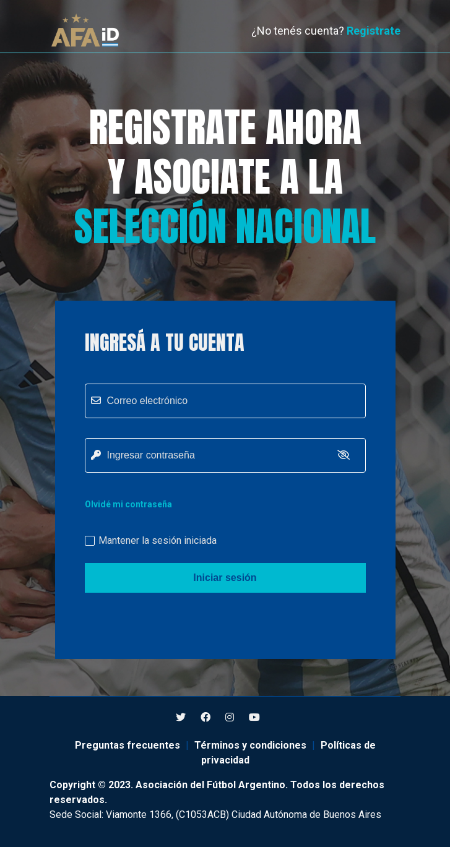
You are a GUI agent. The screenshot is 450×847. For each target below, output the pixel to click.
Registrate (373, 30)
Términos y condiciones (250, 745)
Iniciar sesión (224, 577)
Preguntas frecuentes (127, 745)
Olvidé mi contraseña (128, 504)
